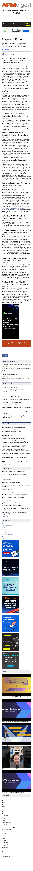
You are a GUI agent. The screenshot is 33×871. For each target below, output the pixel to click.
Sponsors (4, 527)
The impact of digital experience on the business (12, 505)
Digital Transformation (7, 822)
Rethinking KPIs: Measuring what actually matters (13, 497)
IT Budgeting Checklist (7, 489)
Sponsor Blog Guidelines (7, 534)
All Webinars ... (6, 420)
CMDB (3, 813)
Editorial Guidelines (6, 531)
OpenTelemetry (5, 845)
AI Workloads (5, 799)
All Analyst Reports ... (7, 464)
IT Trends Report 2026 (7, 479)
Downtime (4, 824)
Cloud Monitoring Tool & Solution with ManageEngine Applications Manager (15, 745)
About (3, 523)
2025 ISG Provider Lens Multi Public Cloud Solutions (13, 438)
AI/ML (3, 800)
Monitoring (4, 840)
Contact (3, 538)
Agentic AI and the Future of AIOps (9, 374)
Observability (5, 844)
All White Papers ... (7, 516)
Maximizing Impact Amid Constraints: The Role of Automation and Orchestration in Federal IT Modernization (16, 60)
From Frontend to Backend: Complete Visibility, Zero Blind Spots (16, 399)
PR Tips (3, 536)
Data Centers (5, 817)
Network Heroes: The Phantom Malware (11, 482)
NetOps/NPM (5, 842)
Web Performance (6, 856)
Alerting (3, 804)
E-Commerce (5, 826)
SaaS (3, 849)
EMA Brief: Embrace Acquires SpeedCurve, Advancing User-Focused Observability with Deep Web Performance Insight (15, 450)
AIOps (3, 802)
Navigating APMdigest (7, 525)
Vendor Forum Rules (6, 532)
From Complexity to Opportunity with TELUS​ (11, 402)
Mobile (3, 838)
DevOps (3, 820)
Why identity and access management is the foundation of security (13, 768)
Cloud (3, 811)
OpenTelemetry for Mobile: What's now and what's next (14, 471)
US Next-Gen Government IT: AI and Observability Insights (14, 474)
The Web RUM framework (7, 500)
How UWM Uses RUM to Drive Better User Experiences (14, 405)
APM (3, 808)
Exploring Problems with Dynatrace (9, 387)
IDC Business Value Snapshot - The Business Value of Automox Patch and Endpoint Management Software (16, 430)
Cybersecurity (5, 815)
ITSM (3, 835)
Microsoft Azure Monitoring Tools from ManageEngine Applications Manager (15, 721)
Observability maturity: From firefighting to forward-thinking (15, 494)
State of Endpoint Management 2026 (10, 492)
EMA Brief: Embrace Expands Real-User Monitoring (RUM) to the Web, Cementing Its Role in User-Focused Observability (16, 445)
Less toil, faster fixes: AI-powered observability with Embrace (15, 394)
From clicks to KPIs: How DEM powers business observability (15, 378)
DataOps (4, 818)
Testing (3, 854)
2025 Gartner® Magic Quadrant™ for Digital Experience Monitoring (16, 461)
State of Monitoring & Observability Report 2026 (12, 477)
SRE (3, 853)
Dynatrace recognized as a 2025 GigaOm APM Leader (13, 427)
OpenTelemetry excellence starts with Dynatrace (12, 503)
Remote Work (5, 847)
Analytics (4, 806)
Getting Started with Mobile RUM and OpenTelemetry (13, 396)
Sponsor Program (6, 529)
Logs (3, 836)
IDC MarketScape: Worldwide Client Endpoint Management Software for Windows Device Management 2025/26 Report (15, 441)
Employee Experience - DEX (8, 827)
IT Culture (4, 833)
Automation (4, 809)
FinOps (3, 831)
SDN (3, 851)
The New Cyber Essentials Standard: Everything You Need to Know (16, 364)
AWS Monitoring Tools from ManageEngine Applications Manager (13, 792)
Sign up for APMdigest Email (16, 343)
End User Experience (6, 829)
